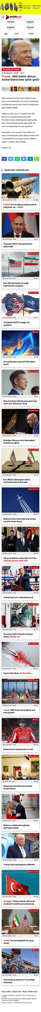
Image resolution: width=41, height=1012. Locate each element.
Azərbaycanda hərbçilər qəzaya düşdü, (18, 635)
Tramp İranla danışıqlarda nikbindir (19, 864)
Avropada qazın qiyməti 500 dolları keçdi (19, 362)
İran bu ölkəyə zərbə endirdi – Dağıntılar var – (20, 205)
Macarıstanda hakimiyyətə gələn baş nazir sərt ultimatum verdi (20, 402)
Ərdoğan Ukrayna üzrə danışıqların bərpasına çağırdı (19, 441)
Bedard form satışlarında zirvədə (18, 749)
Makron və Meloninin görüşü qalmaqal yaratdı (16, 826)
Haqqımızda (16, 991)
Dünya (35, 950)
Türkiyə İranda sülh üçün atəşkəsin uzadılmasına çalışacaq (19, 902)
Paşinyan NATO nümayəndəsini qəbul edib (17, 245)
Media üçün (33, 991)
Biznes (35, 332)
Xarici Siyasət (33, 253)
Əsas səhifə (6, 991)
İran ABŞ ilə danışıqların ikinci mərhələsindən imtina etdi (16, 480)
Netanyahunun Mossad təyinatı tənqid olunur (17, 787)
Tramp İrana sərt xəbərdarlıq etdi (18, 597)
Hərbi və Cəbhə (11, 69)
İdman (35, 719)
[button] (36, 159)
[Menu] (4, 17)
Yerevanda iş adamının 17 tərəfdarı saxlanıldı (19, 981)
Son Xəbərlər (33, 214)
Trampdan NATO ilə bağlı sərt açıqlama (16, 323)
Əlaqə (25, 991)
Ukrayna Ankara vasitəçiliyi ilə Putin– (20, 559)
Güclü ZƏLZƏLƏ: (18, 673)
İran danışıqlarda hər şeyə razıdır (18, 941)
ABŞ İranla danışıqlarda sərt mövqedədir (19, 711)
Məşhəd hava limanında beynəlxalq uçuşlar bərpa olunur (19, 520)
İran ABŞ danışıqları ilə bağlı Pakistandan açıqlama (16, 284)
